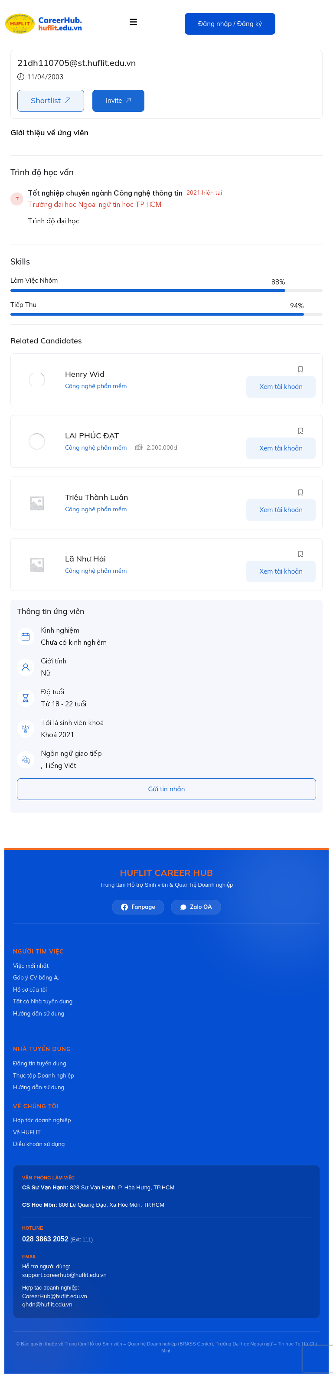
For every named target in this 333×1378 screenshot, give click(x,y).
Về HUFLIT (27, 1132)
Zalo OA (196, 907)
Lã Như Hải (85, 559)
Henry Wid (84, 374)
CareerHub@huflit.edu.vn (54, 1296)
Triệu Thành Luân (96, 497)
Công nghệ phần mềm (96, 386)
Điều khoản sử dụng (39, 1143)
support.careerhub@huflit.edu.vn (64, 1274)
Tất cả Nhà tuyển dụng (42, 1001)
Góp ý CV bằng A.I (37, 977)
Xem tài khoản (281, 386)
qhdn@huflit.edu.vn (47, 1304)
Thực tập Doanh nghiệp (43, 1075)
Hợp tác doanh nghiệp (42, 1120)
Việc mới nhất (31, 965)
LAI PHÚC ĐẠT (92, 436)
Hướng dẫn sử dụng (38, 1013)
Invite (114, 100)
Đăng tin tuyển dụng (39, 1063)
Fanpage (138, 907)
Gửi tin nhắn (166, 789)
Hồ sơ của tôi (30, 989)
